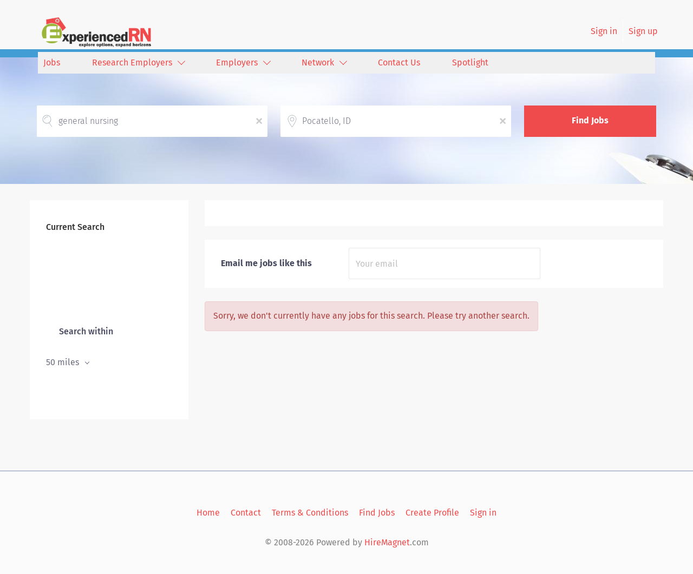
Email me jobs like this (266, 263)
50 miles (63, 362)
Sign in (604, 31)
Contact (246, 512)
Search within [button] (85, 331)
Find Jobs (590, 120)
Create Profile (432, 512)
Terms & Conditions (310, 512)
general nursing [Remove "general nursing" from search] (77, 258)
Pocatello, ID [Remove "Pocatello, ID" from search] (71, 280)
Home (208, 512)
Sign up (643, 31)
